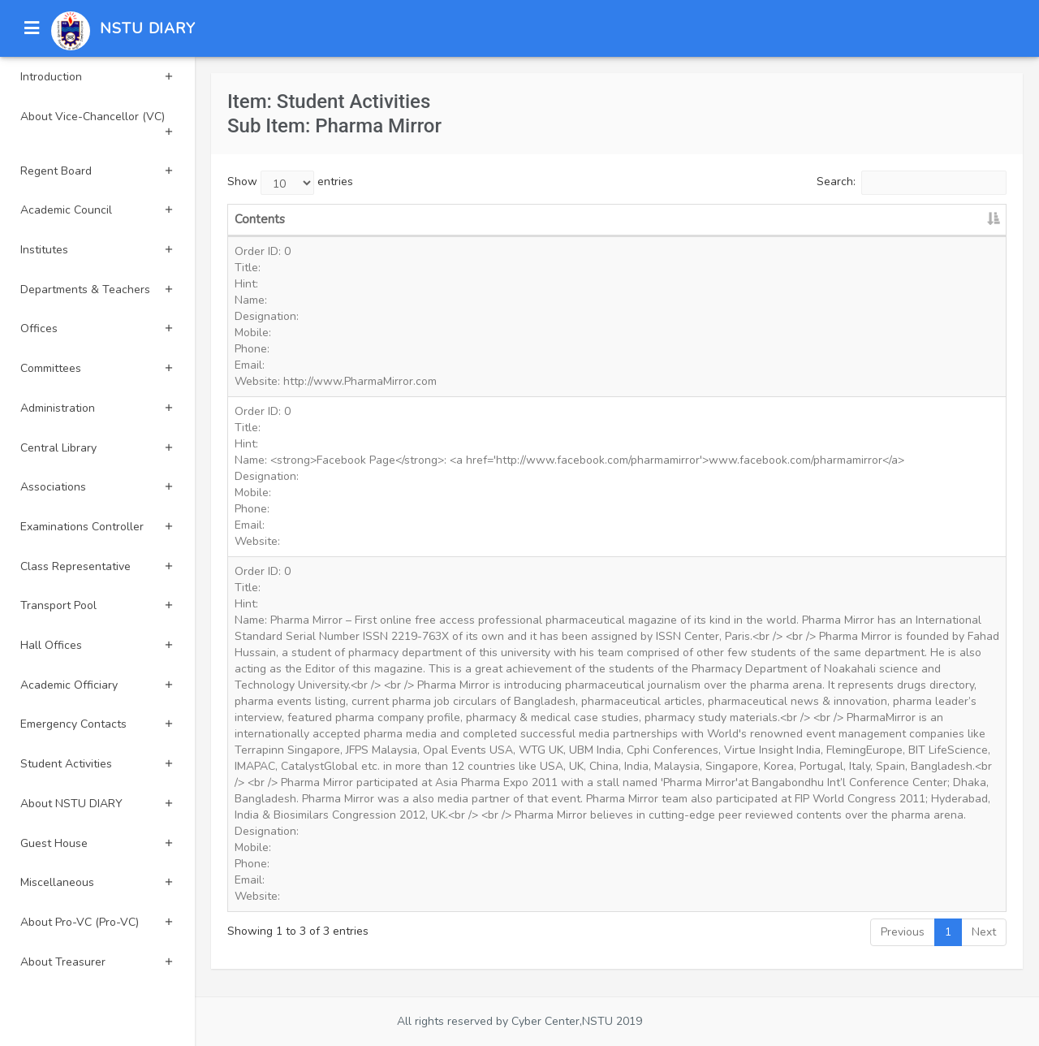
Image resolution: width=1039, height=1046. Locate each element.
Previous (903, 932)
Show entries (290, 183)
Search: (912, 183)
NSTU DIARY (148, 28)
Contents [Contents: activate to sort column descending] (260, 219)
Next (984, 932)
